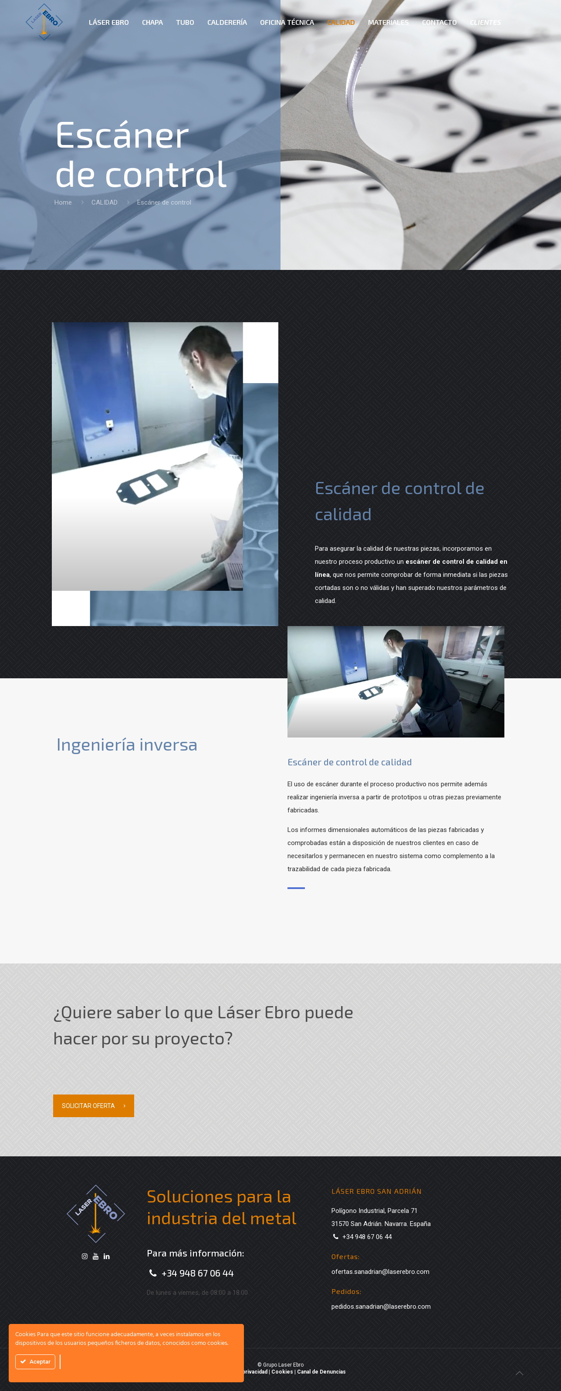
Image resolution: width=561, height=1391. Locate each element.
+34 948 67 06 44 (198, 1272)
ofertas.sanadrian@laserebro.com (380, 1272)
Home (63, 202)
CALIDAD (104, 202)
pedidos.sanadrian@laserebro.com (381, 1306)
